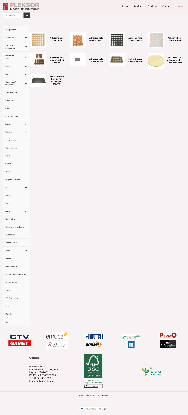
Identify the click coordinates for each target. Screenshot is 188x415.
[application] (181, 6)
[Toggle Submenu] (26, 37)
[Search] (27, 15)
